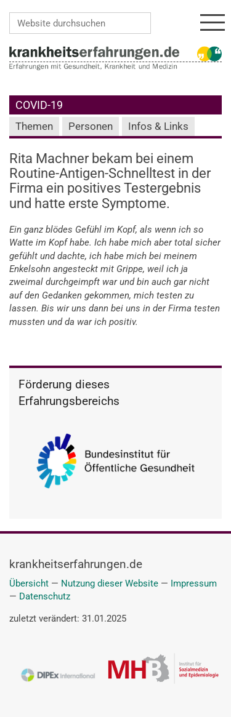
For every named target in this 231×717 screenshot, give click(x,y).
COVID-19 (39, 104)
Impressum (194, 583)
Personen (90, 126)
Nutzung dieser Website (109, 583)
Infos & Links (158, 126)
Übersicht (29, 583)
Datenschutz (44, 596)
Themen (34, 126)
